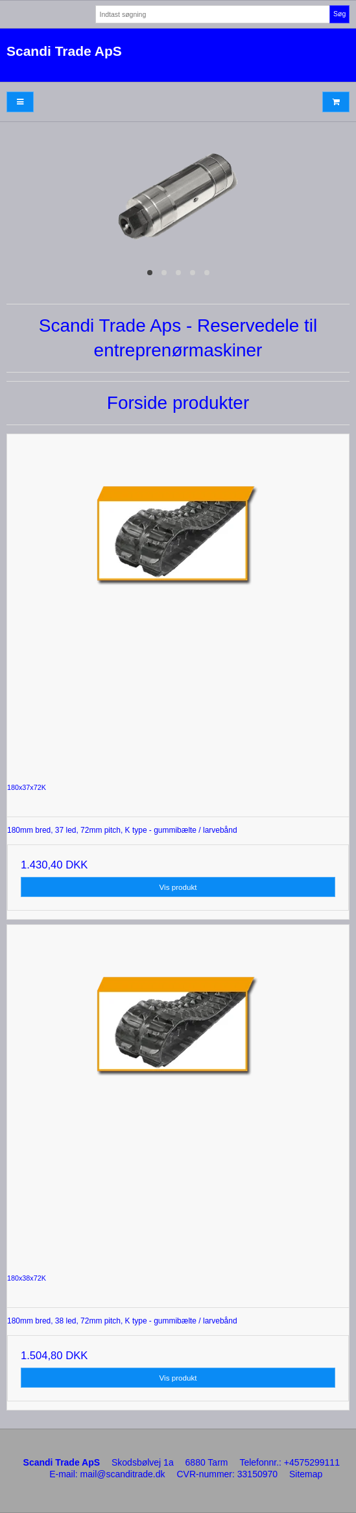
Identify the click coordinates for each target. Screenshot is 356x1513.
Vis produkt (178, 887)
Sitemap (305, 1474)
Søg (339, 14)
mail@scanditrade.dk (122, 1474)
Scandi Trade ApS (64, 50)
